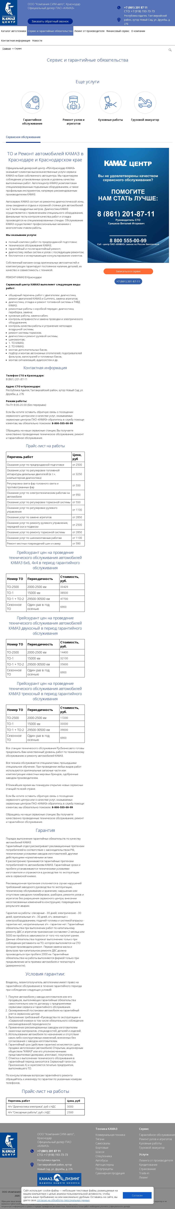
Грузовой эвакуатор (145, 120)
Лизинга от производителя (156, 1160)
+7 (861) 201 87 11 (135, 7)
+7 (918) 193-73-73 (143, 11)
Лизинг (143, 1177)
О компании (138, 31)
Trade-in (144, 1173)
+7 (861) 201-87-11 (128, 281)
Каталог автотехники (13, 31)
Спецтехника (104, 1156)
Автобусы (102, 1160)
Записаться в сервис (128, 271)
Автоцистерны (105, 1165)
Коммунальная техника (110, 1135)
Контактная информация (15, 40)
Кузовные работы (110, 120)
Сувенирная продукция (110, 1173)
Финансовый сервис (117, 31)
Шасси (100, 1152)
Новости (37, 40)
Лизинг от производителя (89, 31)
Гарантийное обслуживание (32, 121)
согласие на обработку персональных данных (63, 1200)
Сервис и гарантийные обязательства (50, 31)
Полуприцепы (104, 1169)
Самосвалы (103, 1143)
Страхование (147, 1169)
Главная (7, 48)
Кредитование (148, 1165)
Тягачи (100, 1139)
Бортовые (102, 1147)
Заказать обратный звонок (50, 21)
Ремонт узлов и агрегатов (73, 121)
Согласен (137, 1195)
